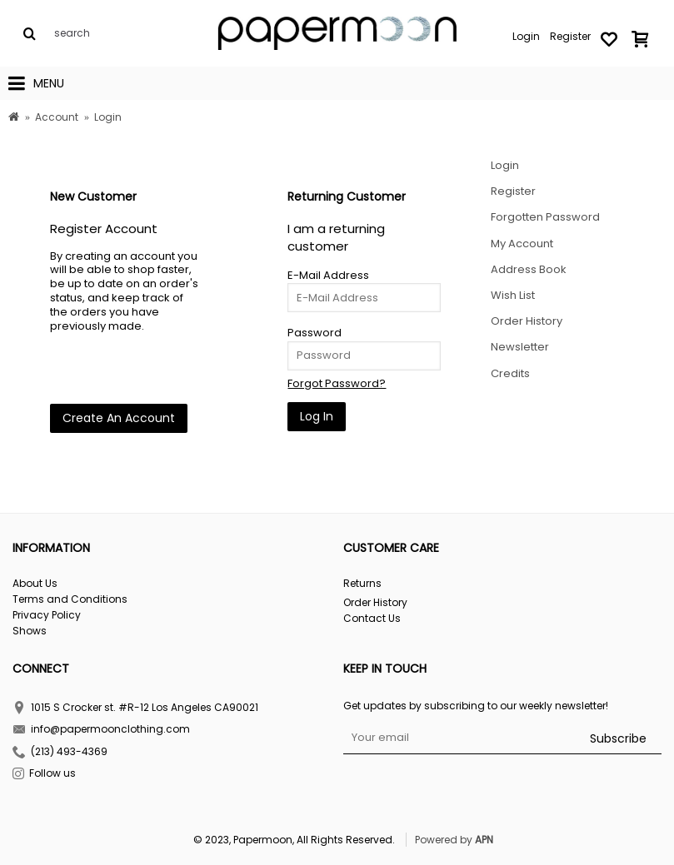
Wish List (513, 295)
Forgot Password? (336, 383)
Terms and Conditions (69, 599)
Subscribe (618, 738)
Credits (510, 373)
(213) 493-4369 (59, 753)
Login (505, 165)
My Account (522, 243)
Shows (29, 631)
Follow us (44, 774)
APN (484, 840)
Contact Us (372, 618)
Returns (362, 583)
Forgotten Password (545, 217)
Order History (526, 321)
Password (314, 333)
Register (513, 191)
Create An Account (118, 418)
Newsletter (520, 347)
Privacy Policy (46, 615)
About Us (34, 583)
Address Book (529, 269)
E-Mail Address (328, 275)
